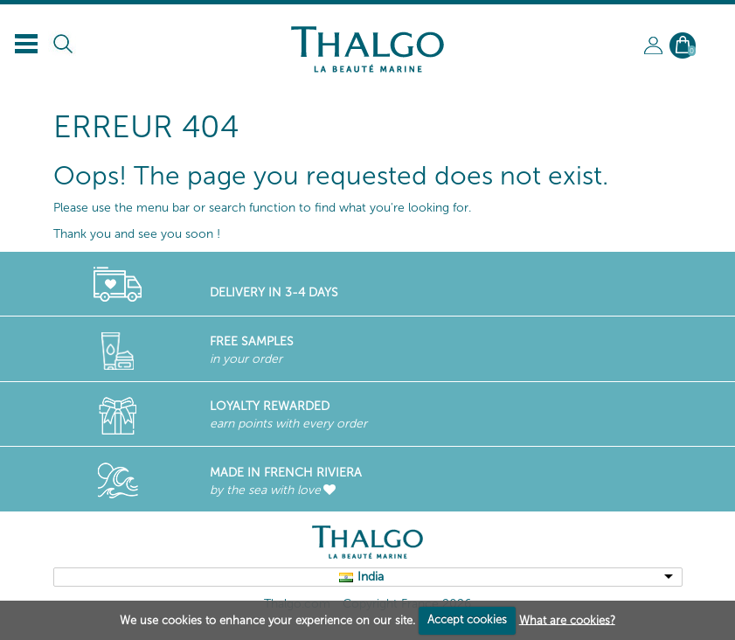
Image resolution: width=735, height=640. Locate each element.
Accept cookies (467, 619)
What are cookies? (567, 619)
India (370, 576)
